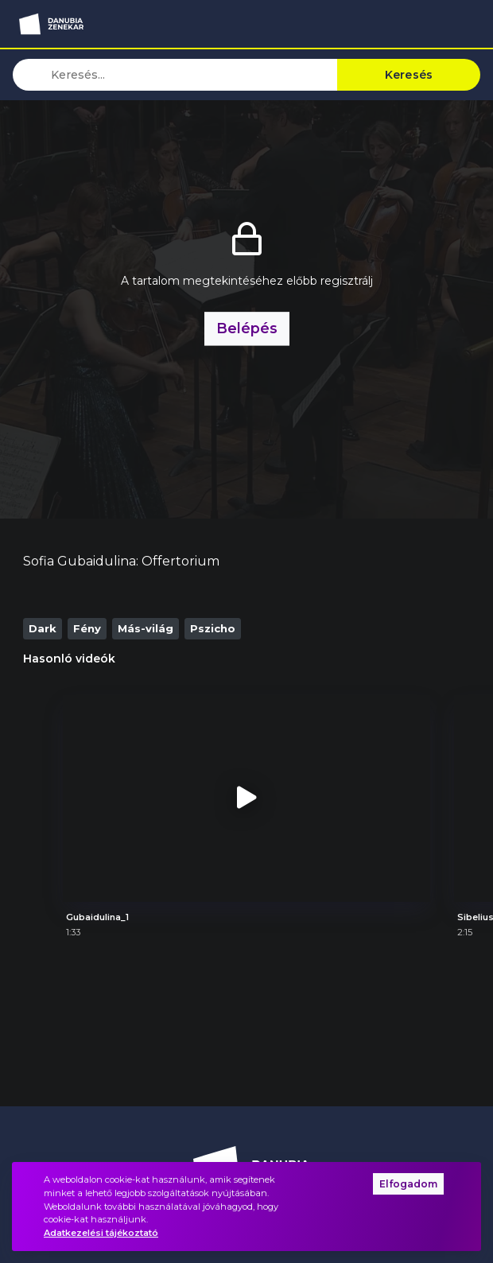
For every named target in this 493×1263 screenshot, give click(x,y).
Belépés (247, 328)
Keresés (409, 75)
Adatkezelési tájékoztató (101, 1232)
